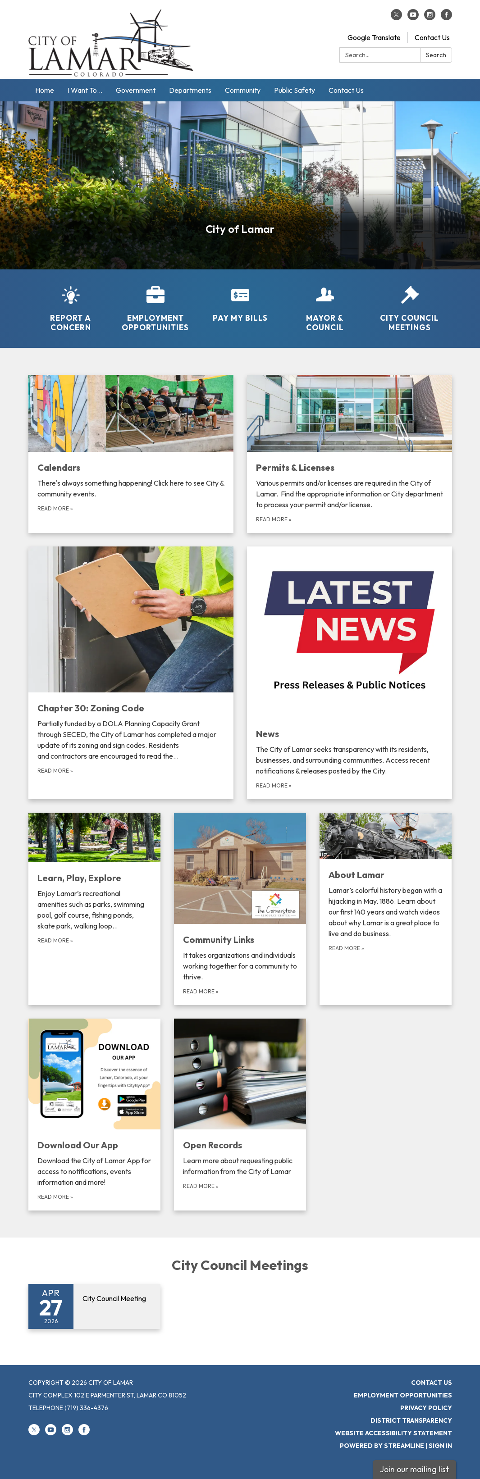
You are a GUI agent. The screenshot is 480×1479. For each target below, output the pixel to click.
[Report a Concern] (71, 303)
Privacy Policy (426, 1408)
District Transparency (411, 1420)
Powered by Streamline (382, 1446)
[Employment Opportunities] (155, 303)
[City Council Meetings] (410, 303)
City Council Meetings (240, 1265)
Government (135, 90)
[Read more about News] (349, 673)
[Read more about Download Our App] (94, 1115)
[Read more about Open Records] (240, 1115)
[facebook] (446, 17)
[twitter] (396, 17)
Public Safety (294, 90)
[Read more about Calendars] (130, 454)
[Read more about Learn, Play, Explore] (94, 909)
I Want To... (85, 90)
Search (436, 55)
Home (44, 90)
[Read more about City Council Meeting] (94, 1306)
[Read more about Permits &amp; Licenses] (349, 454)
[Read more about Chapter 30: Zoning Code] (130, 673)
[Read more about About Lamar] (386, 909)
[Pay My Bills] (240, 298)
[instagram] (429, 17)
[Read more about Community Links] (240, 909)
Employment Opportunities (403, 1395)
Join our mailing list (414, 1469)
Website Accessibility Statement (393, 1433)
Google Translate (374, 37)
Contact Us (432, 37)
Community (243, 90)
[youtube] (413, 17)
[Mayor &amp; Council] (325, 303)
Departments (190, 90)
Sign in (440, 1446)
